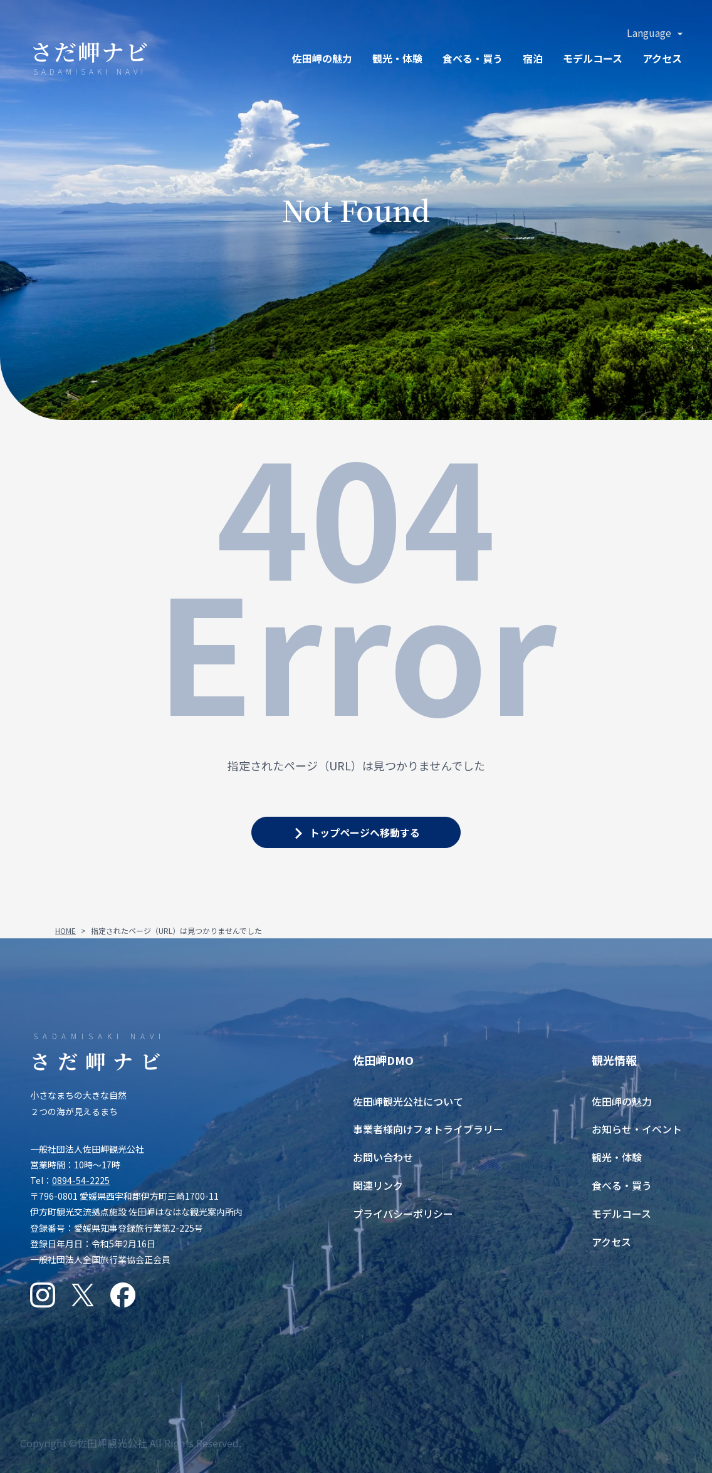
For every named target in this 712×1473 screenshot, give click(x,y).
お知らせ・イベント (637, 1128)
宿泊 (533, 58)
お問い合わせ (383, 1157)
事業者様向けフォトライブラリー (428, 1128)
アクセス (662, 58)
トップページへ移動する (365, 832)
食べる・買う (622, 1185)
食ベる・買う (472, 58)
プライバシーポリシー (403, 1213)
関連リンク (378, 1185)
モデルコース (592, 58)
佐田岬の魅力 (322, 58)
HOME (65, 930)
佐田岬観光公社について (408, 1101)
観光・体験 (397, 58)
